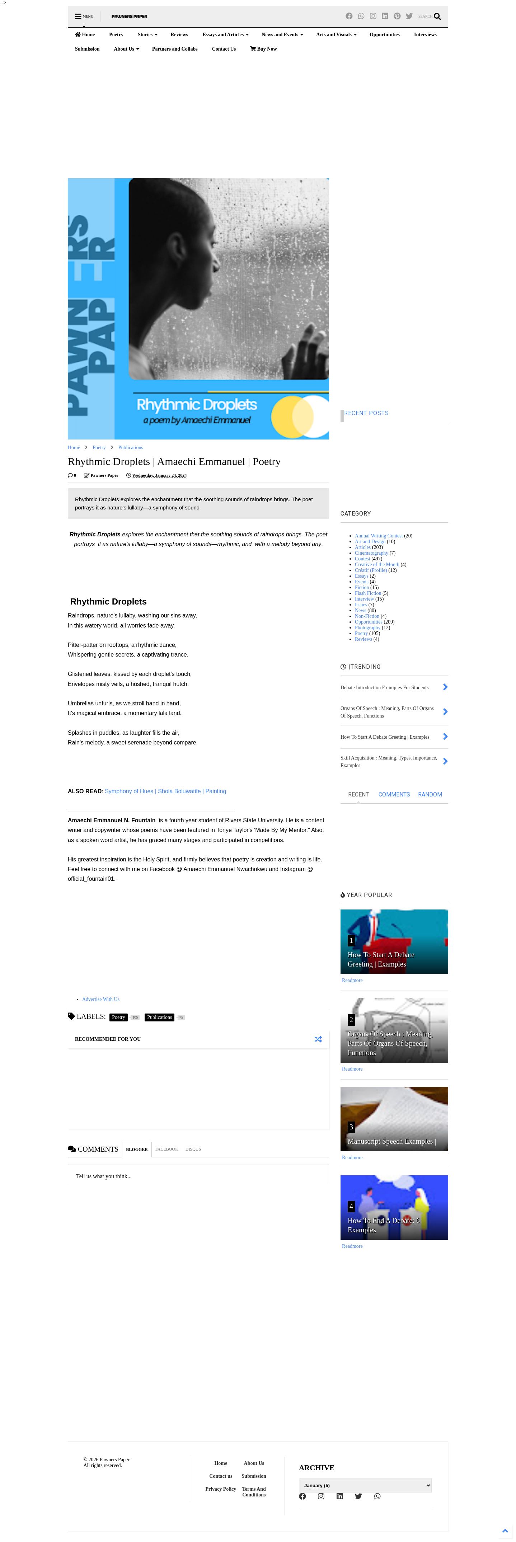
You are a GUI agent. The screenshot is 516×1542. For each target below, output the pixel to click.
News (360, 610)
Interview (364, 599)
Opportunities (385, 34)
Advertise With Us (100, 999)
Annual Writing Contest (379, 536)
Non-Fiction (367, 616)
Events (362, 581)
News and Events (283, 34)
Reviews (179, 34)
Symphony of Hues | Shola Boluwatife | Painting (166, 791)
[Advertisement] (258, 117)
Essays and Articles (225, 34)
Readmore (352, 980)
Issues (361, 604)
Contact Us (224, 49)
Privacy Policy (220, 1489)
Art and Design (370, 541)
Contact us (220, 1476)
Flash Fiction (368, 593)
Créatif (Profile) (371, 570)
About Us (126, 49)
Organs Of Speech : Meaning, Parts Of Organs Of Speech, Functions (390, 1043)
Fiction (362, 587)
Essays (362, 576)
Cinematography (371, 553)
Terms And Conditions (254, 1492)
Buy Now (263, 49)
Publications (130, 447)
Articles (363, 547)
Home (85, 34)
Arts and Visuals (336, 34)
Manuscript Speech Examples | (392, 1141)
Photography (368, 627)
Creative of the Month (377, 564)
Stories (148, 34)
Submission (87, 49)
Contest (362, 558)
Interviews (425, 34)
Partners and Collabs (175, 49)
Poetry (116, 34)
